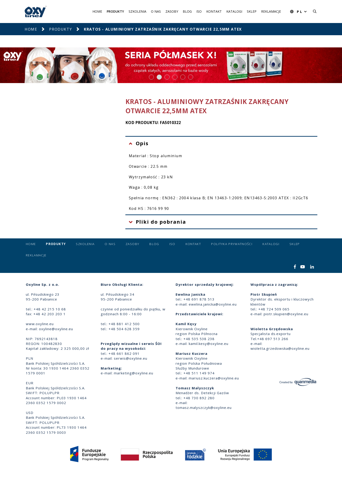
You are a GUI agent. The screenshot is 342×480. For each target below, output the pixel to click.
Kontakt (214, 11)
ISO (199, 11)
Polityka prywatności (231, 244)
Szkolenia (137, 11)
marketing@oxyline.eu (133, 373)
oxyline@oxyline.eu (56, 329)
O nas (156, 11)
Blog (187, 11)
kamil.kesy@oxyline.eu (208, 343)
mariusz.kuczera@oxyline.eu (214, 378)
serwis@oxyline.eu (130, 358)
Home (97, 11)
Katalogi (234, 11)
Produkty (115, 11)
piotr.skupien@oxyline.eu (286, 314)
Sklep (251, 11)
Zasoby (171, 11)
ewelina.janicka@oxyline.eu (213, 304)
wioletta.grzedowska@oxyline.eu (280, 348)
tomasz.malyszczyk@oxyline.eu (204, 407)
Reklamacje (271, 11)
